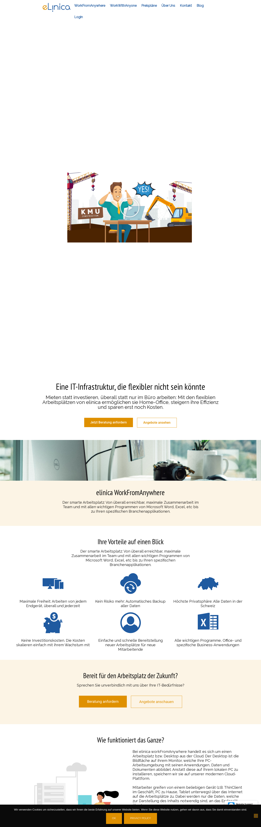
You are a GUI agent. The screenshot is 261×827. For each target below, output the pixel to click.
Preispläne (149, 6)
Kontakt (186, 6)
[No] (256, 816)
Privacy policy (140, 818)
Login (78, 17)
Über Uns (168, 6)
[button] (129, 207)
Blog (200, 6)
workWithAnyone (123, 6)
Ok (114, 818)
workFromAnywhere (89, 6)
